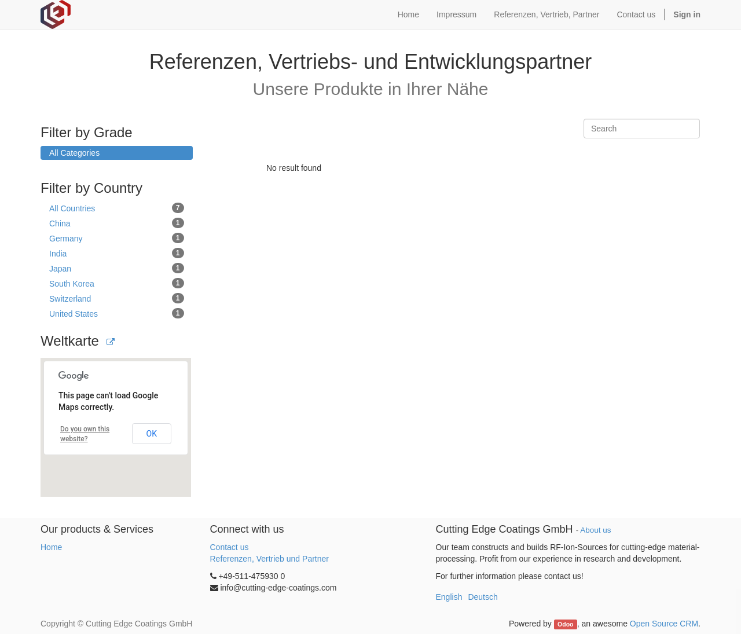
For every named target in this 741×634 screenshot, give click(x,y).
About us (595, 530)
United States (116, 313)
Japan (116, 268)
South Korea (116, 283)
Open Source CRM (664, 623)
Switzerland (116, 298)
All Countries (116, 208)
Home (51, 547)
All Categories (74, 152)
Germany (116, 238)
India (116, 253)
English (449, 597)
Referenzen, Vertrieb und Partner (269, 558)
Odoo (565, 624)
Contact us (229, 547)
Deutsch (482, 597)
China (116, 223)
